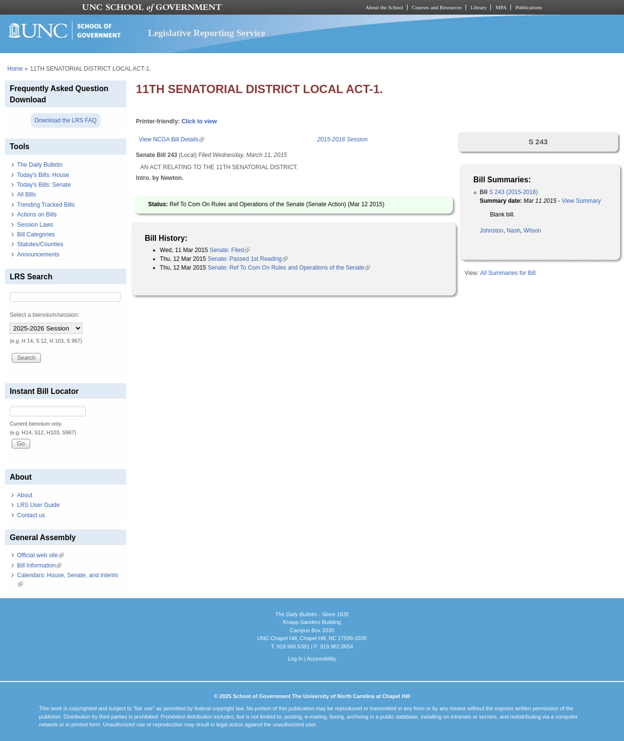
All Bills (26, 194)
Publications (528, 7)
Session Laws (35, 224)
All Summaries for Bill (508, 273)
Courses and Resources (437, 7)
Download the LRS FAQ (66, 120)
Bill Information (39, 565)
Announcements (38, 254)
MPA (501, 7)
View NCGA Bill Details (171, 139)
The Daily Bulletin (39, 164)
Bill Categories (36, 234)
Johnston (492, 230)
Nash (513, 230)
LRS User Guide (38, 505)
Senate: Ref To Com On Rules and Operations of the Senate (289, 267)
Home (15, 68)
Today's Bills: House (43, 175)
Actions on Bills (37, 214)
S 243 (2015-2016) (513, 192)
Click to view (199, 121)
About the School (384, 7)
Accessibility (321, 659)
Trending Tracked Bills (46, 204)
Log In (295, 659)
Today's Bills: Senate (44, 184)
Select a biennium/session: (44, 315)
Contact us (31, 515)
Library (478, 7)
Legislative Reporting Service (206, 33)
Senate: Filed (230, 250)
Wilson (532, 230)
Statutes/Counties (40, 244)
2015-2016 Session (342, 139)
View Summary (581, 200)
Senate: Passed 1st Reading (248, 258)
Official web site (40, 555)
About (24, 495)
